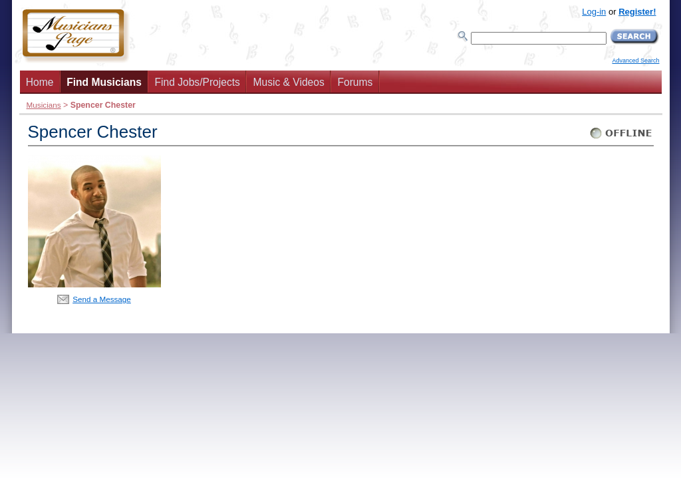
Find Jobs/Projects (197, 82)
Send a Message (101, 299)
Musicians (44, 104)
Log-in (594, 12)
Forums (354, 82)
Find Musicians (104, 82)
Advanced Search (635, 60)
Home (40, 82)
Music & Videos (289, 82)
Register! (637, 12)
